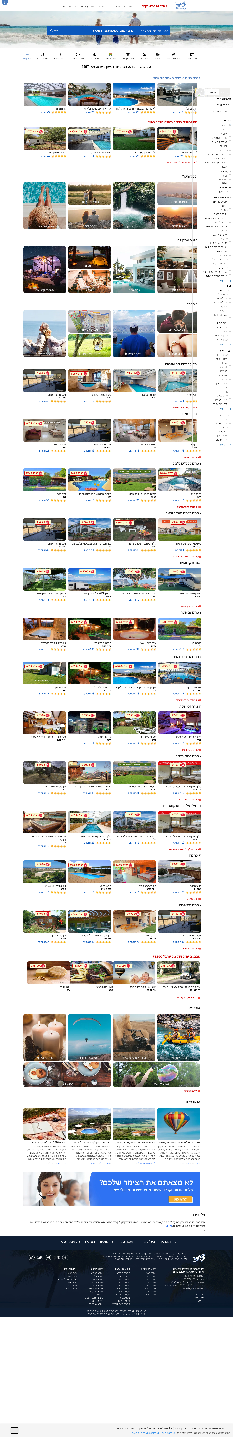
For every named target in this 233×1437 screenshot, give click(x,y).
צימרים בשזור (124, 1279)
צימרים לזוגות (120, 6)
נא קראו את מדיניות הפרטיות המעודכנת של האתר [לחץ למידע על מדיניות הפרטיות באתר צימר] (153, 1432)
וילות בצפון (72, 1276)
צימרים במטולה (123, 1285)
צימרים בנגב (151, 1282)
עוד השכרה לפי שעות (190, 749)
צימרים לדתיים (97, 1282)
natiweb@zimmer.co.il (193, 1288)
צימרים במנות (124, 1300)
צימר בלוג (90, 1242)
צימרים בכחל (124, 1282)
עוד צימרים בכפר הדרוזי (189, 799)
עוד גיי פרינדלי (192, 898)
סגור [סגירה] (14, 1430)
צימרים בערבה (150, 1285)
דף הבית (200, 1291)
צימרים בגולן (151, 1291)
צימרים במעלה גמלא (121, 1304)
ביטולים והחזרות (146, 1242)
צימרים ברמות (124, 1297)
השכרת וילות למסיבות (67, 1279)
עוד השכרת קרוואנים (190, 606)
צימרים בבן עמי (123, 1288)
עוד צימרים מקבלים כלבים (188, 506)
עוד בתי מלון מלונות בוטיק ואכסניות (184, 849)
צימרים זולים (98, 1276)
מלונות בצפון (71, 1288)
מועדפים (62, 6)
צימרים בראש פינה (122, 1294)
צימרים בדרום (150, 1279)
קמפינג (100, 1294)
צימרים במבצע (97, 1273)
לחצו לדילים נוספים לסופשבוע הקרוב (181, 162)
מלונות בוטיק (71, 1285)
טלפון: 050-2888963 (194, 1275)
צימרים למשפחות (105, 6)
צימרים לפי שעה (96, 1291)
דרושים (200, 1300)
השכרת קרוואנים (88, 6)
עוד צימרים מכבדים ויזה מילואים (185, 407)
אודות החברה (198, 1294)
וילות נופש (72, 1273)
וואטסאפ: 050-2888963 (193, 1279)
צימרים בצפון (134, 6)
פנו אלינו (167, 1226)
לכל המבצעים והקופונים (187, 997)
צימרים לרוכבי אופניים (94, 1297)
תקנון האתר (126, 1242)
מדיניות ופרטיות (168, 1242)
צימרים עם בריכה (96, 1304)
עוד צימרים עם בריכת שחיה (187, 700)
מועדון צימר (199, 1297)
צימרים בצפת (124, 1291)
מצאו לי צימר (73, 6)
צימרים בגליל (150, 1294)
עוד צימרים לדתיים (191, 457)
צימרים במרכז (150, 1276)
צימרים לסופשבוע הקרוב (154, 6)
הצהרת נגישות (107, 1242)
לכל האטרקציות (190, 1091)
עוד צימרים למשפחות (190, 948)
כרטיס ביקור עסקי (70, 1242)
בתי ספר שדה (97, 1300)
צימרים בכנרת (150, 1288)
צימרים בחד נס (123, 1276)
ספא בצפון (72, 1282)
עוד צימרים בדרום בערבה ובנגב (185, 556)
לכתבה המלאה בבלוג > (56, 1163)
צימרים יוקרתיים (96, 1279)
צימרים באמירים (123, 1273)
